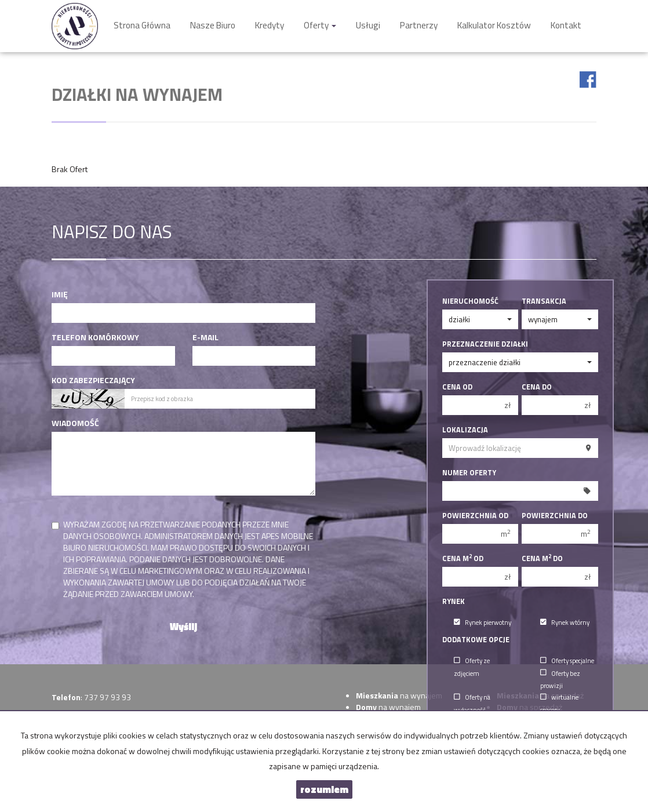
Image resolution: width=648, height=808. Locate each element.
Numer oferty (469, 473)
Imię (60, 294)
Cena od (457, 387)
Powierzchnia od (475, 516)
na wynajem (399, 695)
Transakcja (544, 301)
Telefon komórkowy (95, 337)
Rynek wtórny (564, 622)
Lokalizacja (465, 430)
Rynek (453, 601)
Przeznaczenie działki (485, 344)
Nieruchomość (470, 301)
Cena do (537, 387)
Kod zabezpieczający (93, 380)
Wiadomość (75, 423)
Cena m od (462, 559)
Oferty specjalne (567, 660)
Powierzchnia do (555, 516)
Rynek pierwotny (482, 622)
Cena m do (542, 559)
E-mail (205, 337)
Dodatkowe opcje (475, 640)
